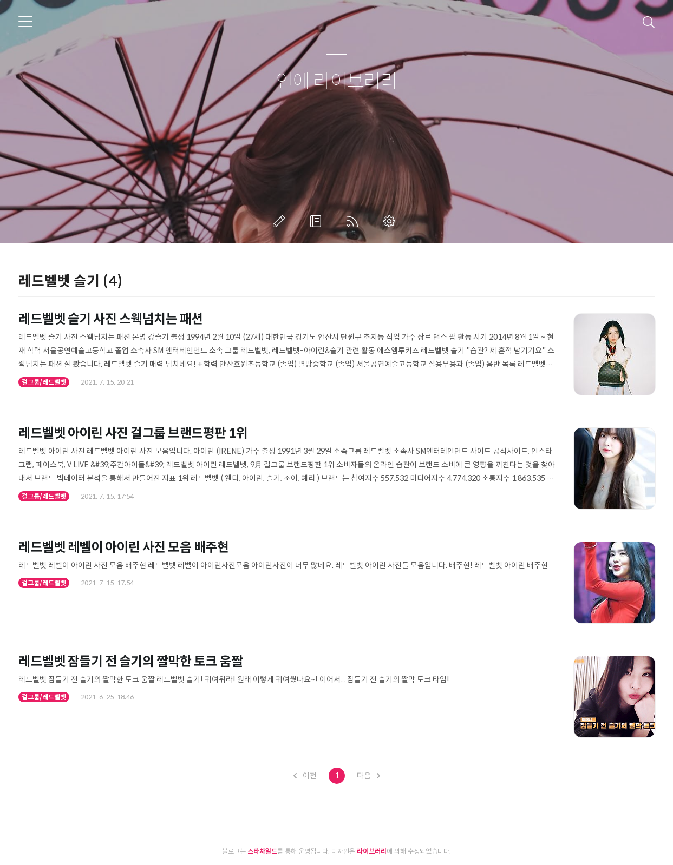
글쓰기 (281, 221)
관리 (391, 221)
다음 (368, 776)
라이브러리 (372, 851)
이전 (305, 776)
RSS (355, 221)
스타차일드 (262, 851)
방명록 (318, 221)
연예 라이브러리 (336, 82)
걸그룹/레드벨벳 (44, 382)
